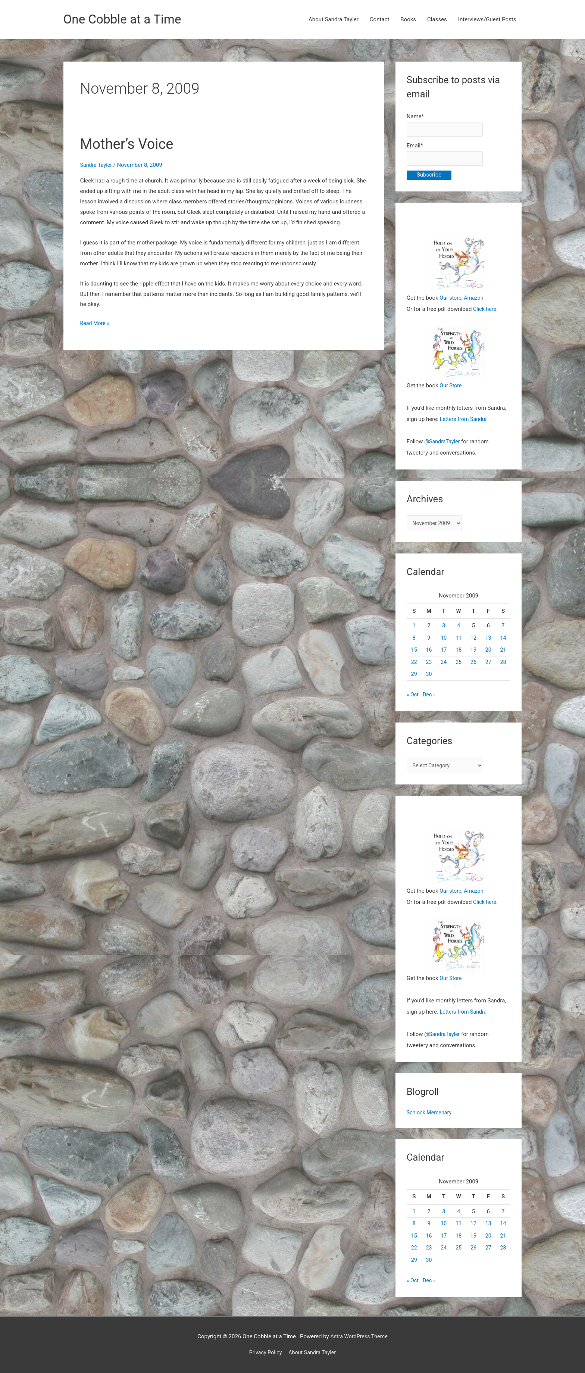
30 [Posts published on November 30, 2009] (429, 678)
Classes (437, 19)
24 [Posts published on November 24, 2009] (444, 666)
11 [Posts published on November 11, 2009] (459, 642)
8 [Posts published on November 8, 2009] (413, 642)
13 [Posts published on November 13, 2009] (488, 642)
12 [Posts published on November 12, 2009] (473, 642)
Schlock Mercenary (430, 1117)
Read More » (95, 324)
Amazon (475, 300)
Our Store (451, 388)
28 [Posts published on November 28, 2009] (503, 666)
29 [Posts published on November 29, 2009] (414, 678)
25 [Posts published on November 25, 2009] (459, 666)
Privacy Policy (264, 1352)
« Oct (413, 699)
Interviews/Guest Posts (487, 19)
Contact (379, 19)
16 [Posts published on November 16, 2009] (429, 654)
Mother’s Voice (129, 144)
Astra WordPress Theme (359, 1336)
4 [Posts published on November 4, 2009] (458, 630)
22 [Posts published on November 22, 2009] (414, 666)
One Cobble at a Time (125, 19)
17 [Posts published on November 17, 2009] (444, 654)
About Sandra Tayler (334, 19)
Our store (450, 300)
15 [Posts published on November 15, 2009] (414, 654)
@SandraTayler (443, 444)
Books (408, 19)
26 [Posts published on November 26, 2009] (473, 666)
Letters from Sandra (464, 422)
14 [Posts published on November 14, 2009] (503, 642)
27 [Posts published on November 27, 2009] (488, 666)
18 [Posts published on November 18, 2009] (459, 654)
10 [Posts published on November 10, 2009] (444, 642)
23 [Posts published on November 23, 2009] (429, 666)
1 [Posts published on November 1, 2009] (413, 630)
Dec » (430, 699)
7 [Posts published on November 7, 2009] (502, 630)
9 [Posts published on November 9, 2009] (428, 642)
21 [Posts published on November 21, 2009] (503, 654)
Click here (485, 312)
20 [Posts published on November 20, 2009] (488, 654)
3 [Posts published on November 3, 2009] (443, 630)
